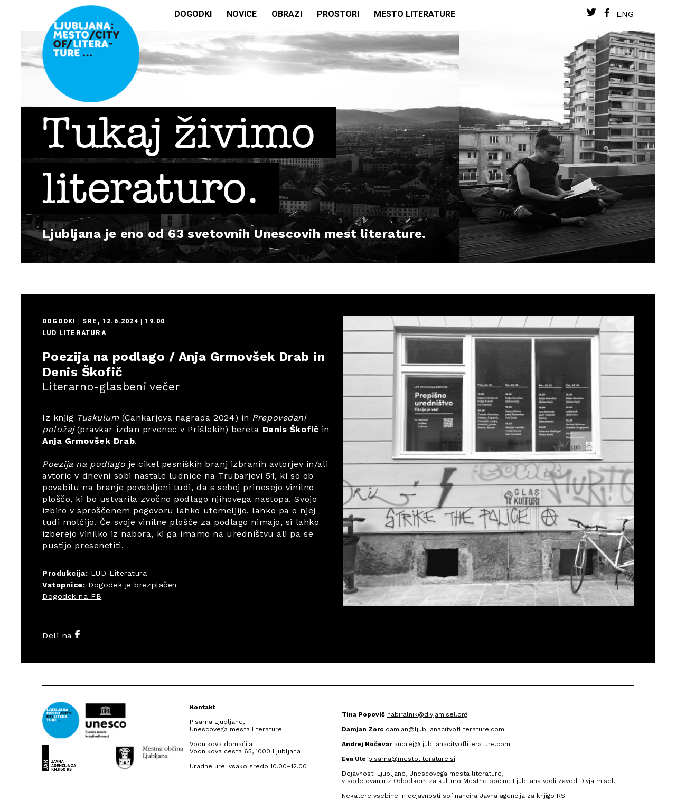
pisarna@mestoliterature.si (411, 758)
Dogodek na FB (71, 596)
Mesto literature (414, 14)
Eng (625, 14)
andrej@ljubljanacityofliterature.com (452, 744)
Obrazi (286, 14)
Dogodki (193, 14)
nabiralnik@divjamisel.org (427, 714)
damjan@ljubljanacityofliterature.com (445, 729)
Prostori (338, 14)
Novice (242, 14)
